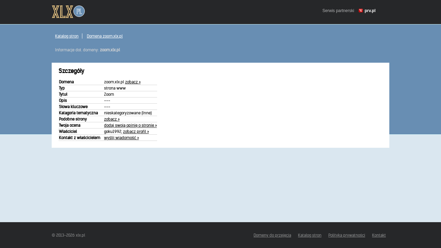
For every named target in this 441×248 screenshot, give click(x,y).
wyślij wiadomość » (121, 137)
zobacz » (133, 81)
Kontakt (379, 235)
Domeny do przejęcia (272, 235)
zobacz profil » (136, 131)
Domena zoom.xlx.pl (105, 36)
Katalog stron (67, 36)
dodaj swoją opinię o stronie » (130, 125)
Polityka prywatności (346, 235)
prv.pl (370, 10)
